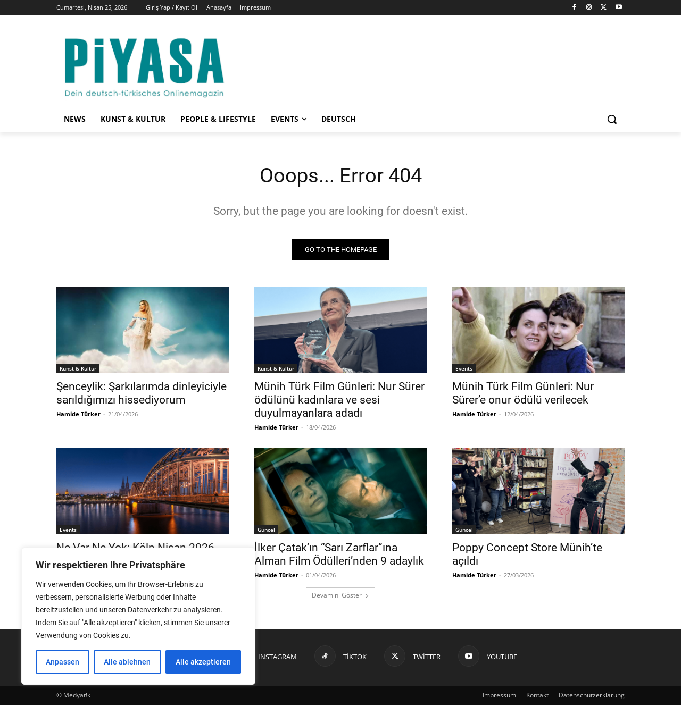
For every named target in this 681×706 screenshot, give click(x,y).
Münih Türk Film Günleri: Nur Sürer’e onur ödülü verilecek (523, 394)
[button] (612, 119)
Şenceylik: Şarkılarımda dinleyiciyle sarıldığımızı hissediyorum (141, 394)
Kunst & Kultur (78, 369)
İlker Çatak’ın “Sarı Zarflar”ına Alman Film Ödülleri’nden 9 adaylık (339, 555)
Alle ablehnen (127, 662)
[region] (138, 616)
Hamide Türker (78, 415)
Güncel (266, 530)
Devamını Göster (340, 596)
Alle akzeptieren (203, 662)
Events (463, 369)
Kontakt (537, 696)
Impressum (499, 696)
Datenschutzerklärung (592, 696)
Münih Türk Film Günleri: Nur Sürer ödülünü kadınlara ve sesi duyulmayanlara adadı (339, 401)
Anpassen (62, 662)
